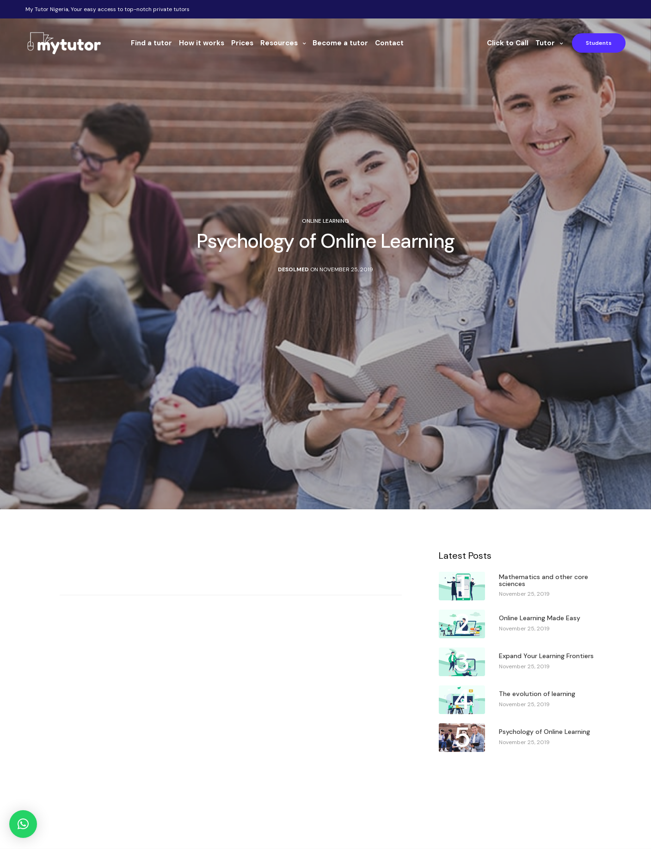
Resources (279, 43)
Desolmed (293, 269)
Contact (389, 43)
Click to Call (507, 43)
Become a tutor (340, 43)
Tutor (545, 43)
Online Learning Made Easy (539, 618)
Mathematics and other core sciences (543, 581)
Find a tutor (151, 43)
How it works (201, 43)
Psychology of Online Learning (544, 731)
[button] (23, 824)
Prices (242, 43)
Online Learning (325, 221)
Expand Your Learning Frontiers (546, 656)
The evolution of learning (537, 693)
